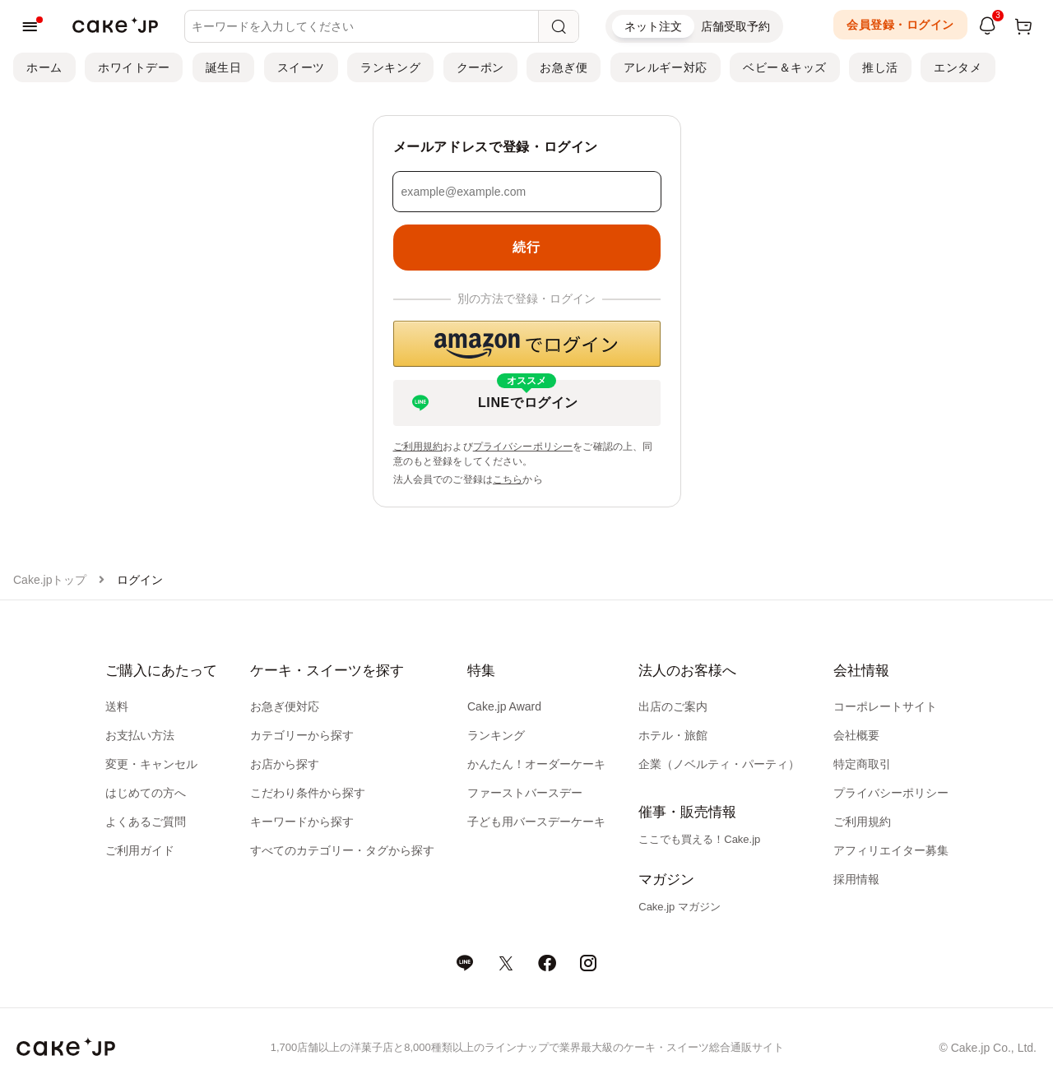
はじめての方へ (145, 792)
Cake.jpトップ (49, 579)
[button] (527, 344)
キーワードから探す (302, 821)
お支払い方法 (139, 735)
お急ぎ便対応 (284, 706)
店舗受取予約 (735, 26)
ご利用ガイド (139, 850)
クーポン (480, 67)
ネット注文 (653, 26)
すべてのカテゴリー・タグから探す (342, 850)
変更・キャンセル (151, 764)
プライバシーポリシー (523, 446)
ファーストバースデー (524, 792)
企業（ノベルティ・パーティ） (719, 764)
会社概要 (856, 735)
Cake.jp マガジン (679, 906)
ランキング (390, 67)
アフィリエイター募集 (891, 850)
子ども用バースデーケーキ (536, 821)
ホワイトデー (133, 67)
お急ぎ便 (563, 67)
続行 (526, 247)
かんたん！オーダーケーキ (536, 764)
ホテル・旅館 (672, 735)
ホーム (44, 67)
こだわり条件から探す (307, 792)
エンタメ (957, 67)
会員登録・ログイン (900, 24)
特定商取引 (862, 764)
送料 (116, 706)
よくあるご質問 (145, 821)
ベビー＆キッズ (785, 67)
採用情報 (856, 879)
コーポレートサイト (885, 706)
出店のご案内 (672, 706)
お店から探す (284, 764)
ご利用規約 (418, 446)
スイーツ (301, 67)
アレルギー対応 (665, 67)
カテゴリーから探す (302, 735)
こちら (507, 479)
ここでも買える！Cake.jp (699, 839)
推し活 (880, 67)
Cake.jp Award (504, 706)
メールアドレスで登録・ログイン (496, 147)
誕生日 (224, 67)
